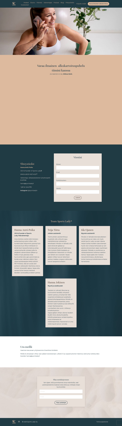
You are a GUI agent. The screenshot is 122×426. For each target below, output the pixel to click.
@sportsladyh (32, 190)
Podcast (56, 2)
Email (58, 172)
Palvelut (39, 2)
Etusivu (32, 2)
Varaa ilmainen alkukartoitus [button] (98, 4)
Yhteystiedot (70, 2)
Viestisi (58, 188)
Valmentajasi (48, 2)
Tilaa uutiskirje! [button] (61, 403)
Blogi (62, 2)
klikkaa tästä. (67, 74)
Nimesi (58, 164)
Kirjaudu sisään (81, 4)
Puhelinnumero (61, 180)
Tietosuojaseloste (102, 422)
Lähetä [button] (77, 198)
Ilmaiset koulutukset (25, 4)
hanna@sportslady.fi (33, 356)
